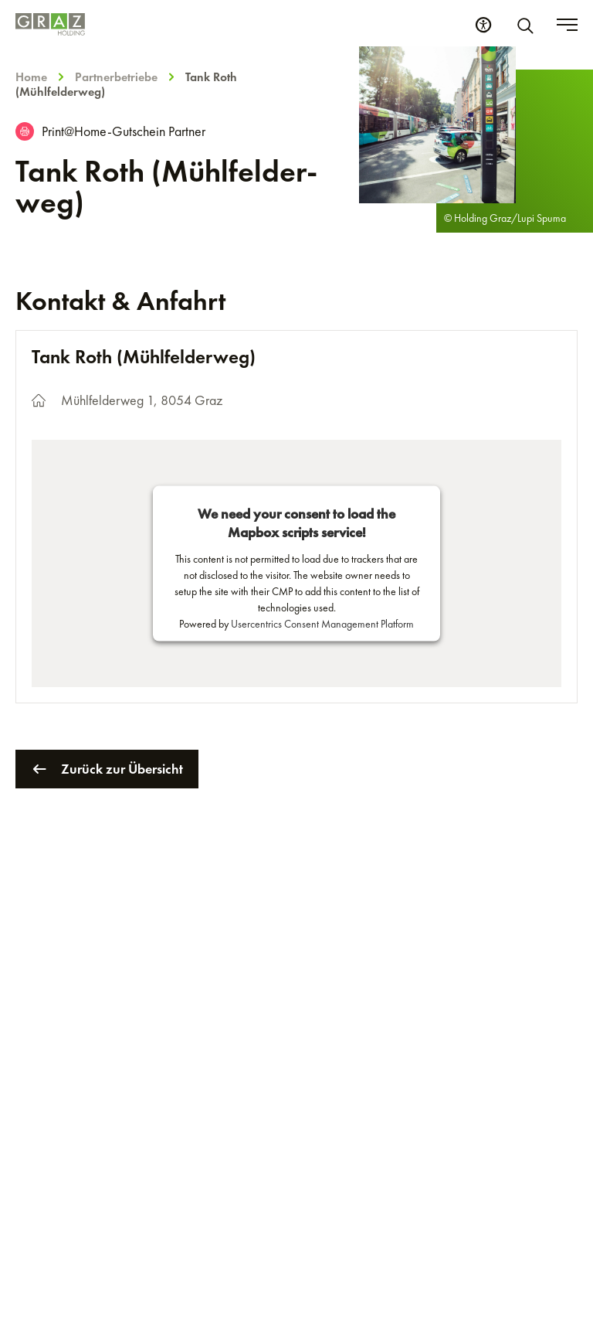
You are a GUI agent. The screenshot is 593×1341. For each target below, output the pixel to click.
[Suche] (528, 24)
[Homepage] (50, 24)
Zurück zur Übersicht (107, 769)
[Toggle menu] (567, 25)
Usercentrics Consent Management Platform (322, 624)
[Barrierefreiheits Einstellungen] (483, 24)
